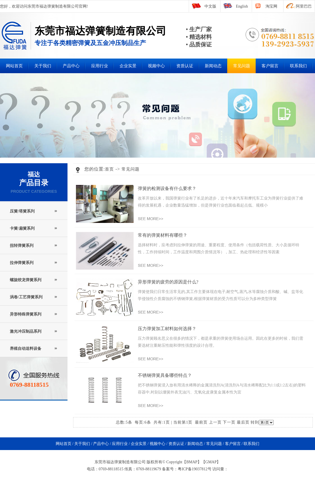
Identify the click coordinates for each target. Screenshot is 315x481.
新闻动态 (213, 66)
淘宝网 (271, 6)
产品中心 (71, 66)
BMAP (191, 462)
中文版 (210, 6)
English (242, 6)
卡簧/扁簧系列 (22, 228)
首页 (109, 169)
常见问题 (241, 66)
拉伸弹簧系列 (21, 263)
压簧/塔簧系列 (22, 211)
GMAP (211, 462)
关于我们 (42, 66)
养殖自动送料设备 (25, 348)
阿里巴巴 (304, 6)
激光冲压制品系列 (25, 331)
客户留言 (270, 66)
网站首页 (14, 66)
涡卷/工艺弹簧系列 (26, 297)
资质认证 (184, 66)
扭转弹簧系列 (21, 245)
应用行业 (99, 66)
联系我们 (298, 66)
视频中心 (156, 66)
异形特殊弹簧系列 (25, 314)
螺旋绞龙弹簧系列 (25, 280)
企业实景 (128, 66)
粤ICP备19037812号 (195, 469)
